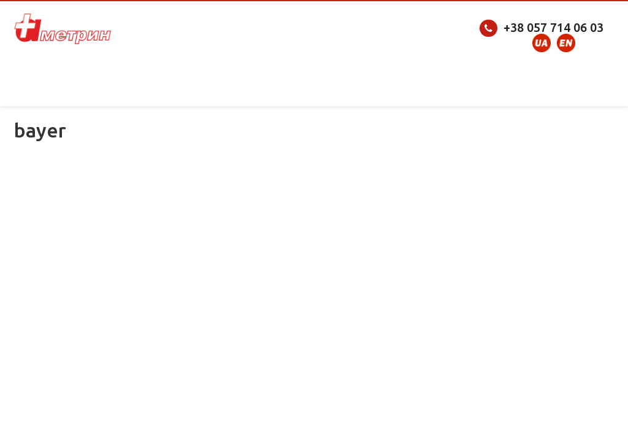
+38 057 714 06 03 (553, 27)
